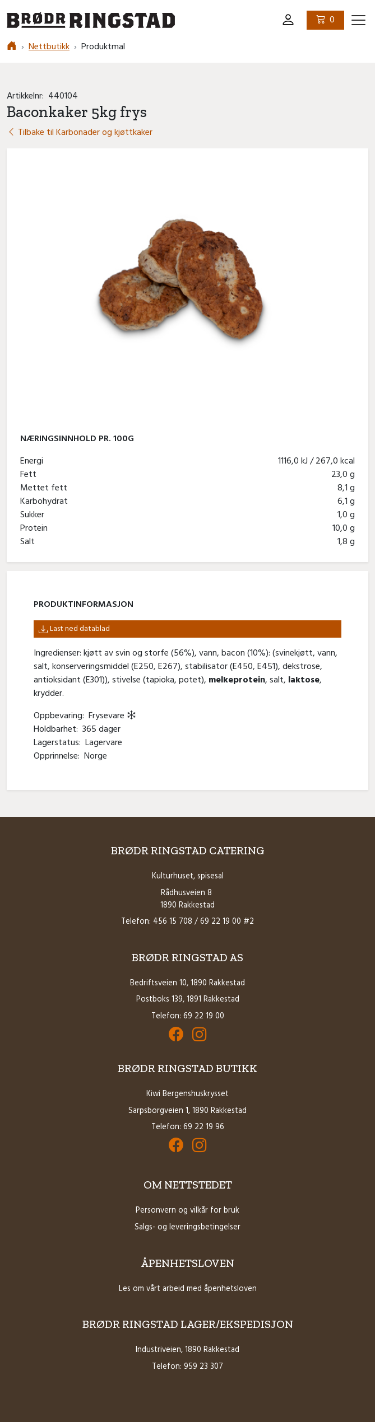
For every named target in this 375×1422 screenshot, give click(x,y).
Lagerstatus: (59, 743)
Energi (34, 461)
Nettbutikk (49, 47)
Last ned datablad (74, 629)
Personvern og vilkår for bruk (187, 1210)
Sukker (34, 515)
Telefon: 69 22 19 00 (187, 1016)
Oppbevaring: (61, 716)
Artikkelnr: (27, 96)
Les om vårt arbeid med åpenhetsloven (188, 1289)
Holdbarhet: (58, 729)
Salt (29, 542)
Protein (36, 528)
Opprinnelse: (59, 756)
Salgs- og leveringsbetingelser (187, 1227)
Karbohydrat (46, 501)
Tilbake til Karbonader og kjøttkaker (79, 132)
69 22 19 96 (203, 1127)
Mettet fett (46, 488)
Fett (30, 474)
